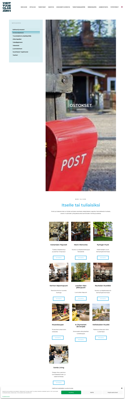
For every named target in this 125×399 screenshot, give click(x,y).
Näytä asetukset (113, 392)
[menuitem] (24, 7)
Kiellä (92, 392)
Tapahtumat (42, 7)
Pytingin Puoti (103, 245)
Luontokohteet (17, 48)
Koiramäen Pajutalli (58, 245)
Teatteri (15, 55)
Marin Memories (81, 245)
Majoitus (51, 7)
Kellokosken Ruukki (101, 325)
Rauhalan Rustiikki (103, 286)
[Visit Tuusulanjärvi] (7, 7)
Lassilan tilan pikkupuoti (80, 287)
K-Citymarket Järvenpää (80, 326)
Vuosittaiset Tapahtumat (20, 52)
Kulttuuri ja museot (18, 29)
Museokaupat (58, 325)
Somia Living (58, 368)
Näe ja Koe (24, 7)
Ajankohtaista (103, 7)
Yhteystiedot (114, 7)
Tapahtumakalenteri (78, 7)
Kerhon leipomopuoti (59, 286)
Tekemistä (16, 45)
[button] (122, 388)
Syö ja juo (33, 7)
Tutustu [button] (59, 257)
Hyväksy (71, 392)
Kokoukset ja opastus (63, 7)
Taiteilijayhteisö (17, 42)
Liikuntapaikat (17, 39)
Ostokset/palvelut (18, 32)
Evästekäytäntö (6, 396)
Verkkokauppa (92, 7)
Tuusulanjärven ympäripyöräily (22, 36)
